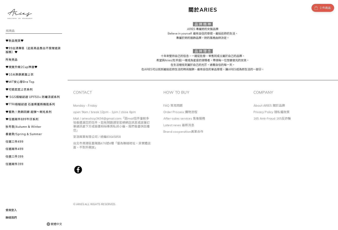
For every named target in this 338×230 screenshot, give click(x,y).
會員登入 (11, 210)
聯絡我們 (11, 217)
